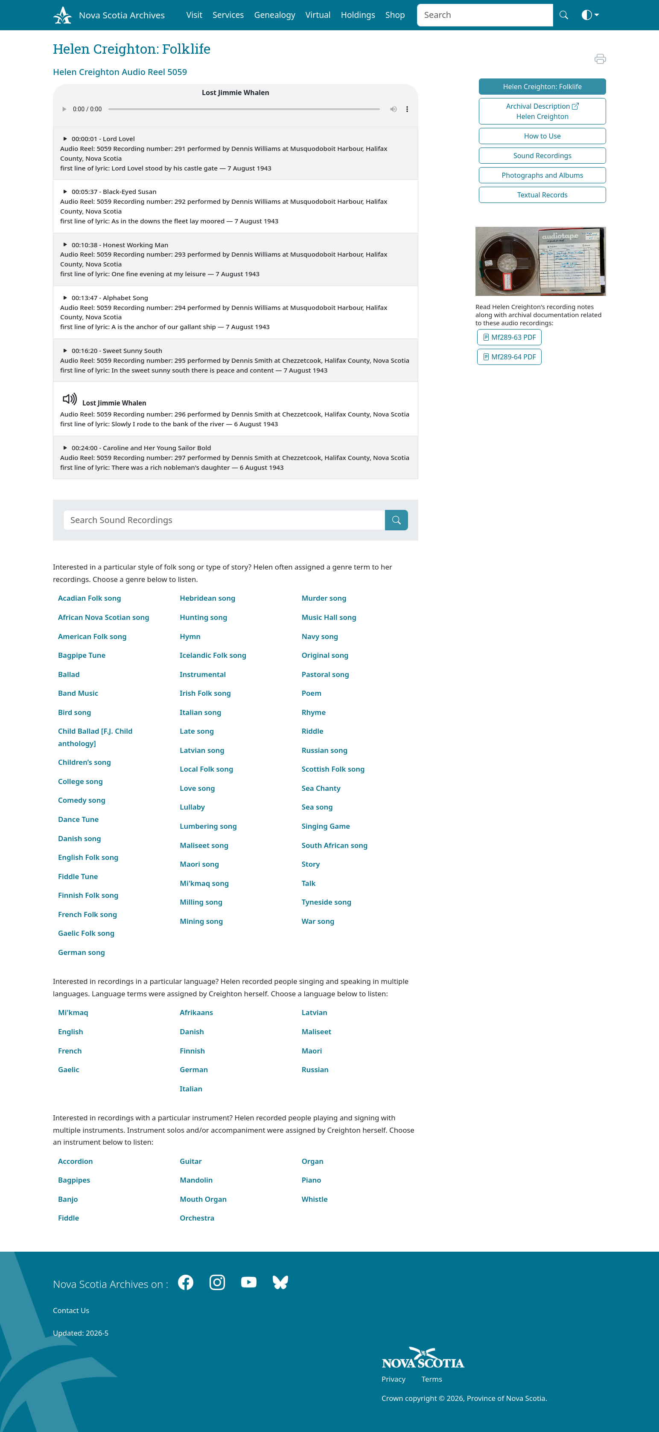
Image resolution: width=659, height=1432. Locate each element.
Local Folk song (206, 769)
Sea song (317, 807)
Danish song (79, 838)
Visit (195, 14)
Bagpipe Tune (81, 655)
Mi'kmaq (73, 1012)
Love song (197, 788)
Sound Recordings (542, 155)
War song (318, 921)
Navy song (320, 636)
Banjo (68, 1199)
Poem (312, 693)
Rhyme (314, 712)
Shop (395, 14)
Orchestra (197, 1218)
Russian (315, 1069)
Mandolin (196, 1180)
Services (228, 14)
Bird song (74, 712)
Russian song (325, 750)
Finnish (192, 1051)
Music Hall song (329, 617)
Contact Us (71, 1310)
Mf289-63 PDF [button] (509, 337)
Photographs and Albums (542, 175)
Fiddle (68, 1218)
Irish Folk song (205, 693)
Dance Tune (78, 819)
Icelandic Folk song (213, 655)
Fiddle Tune (78, 876)
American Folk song (92, 636)
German (194, 1069)
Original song (325, 655)
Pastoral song (325, 674)
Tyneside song (326, 902)
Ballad (69, 674)
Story (311, 864)
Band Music (78, 693)
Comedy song (81, 800)
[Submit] (396, 520)
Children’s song (84, 762)
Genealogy (274, 14)
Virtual (318, 14)
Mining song (201, 921)
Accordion (75, 1161)
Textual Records (542, 195)
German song (81, 952)
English (70, 1031)
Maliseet (317, 1031)
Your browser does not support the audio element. (235, 109)
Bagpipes (74, 1180)
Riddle (313, 731)
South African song (335, 845)
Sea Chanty (321, 788)
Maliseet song (204, 845)
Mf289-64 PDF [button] (509, 357)
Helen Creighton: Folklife (542, 86)
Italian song (200, 712)
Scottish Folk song (333, 769)
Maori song (199, 864)
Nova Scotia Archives (122, 15)
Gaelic (68, 1069)
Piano (311, 1180)
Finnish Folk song (88, 895)
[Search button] (564, 15)
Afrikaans (196, 1012)
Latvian (314, 1012)
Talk (309, 883)
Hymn (190, 636)
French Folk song (87, 914)
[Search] (224, 520)
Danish (192, 1031)
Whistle (315, 1199)
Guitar (191, 1161)
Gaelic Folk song (86, 933)
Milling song (201, 902)
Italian (191, 1089)
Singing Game (326, 826)
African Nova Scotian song (103, 617)
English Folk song (88, 857)
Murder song (324, 598)
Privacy (393, 1379)
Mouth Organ (203, 1199)
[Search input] (485, 15)
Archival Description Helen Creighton (542, 111)
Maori (312, 1051)
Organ (313, 1161)
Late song (197, 731)
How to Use (542, 136)
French (70, 1051)
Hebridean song (207, 598)
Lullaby (192, 807)
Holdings (358, 14)
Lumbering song (208, 826)
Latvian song (202, 750)
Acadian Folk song (89, 598)
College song (80, 781)
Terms (432, 1379)
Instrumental (203, 674)
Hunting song (203, 617)
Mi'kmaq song (204, 883)
